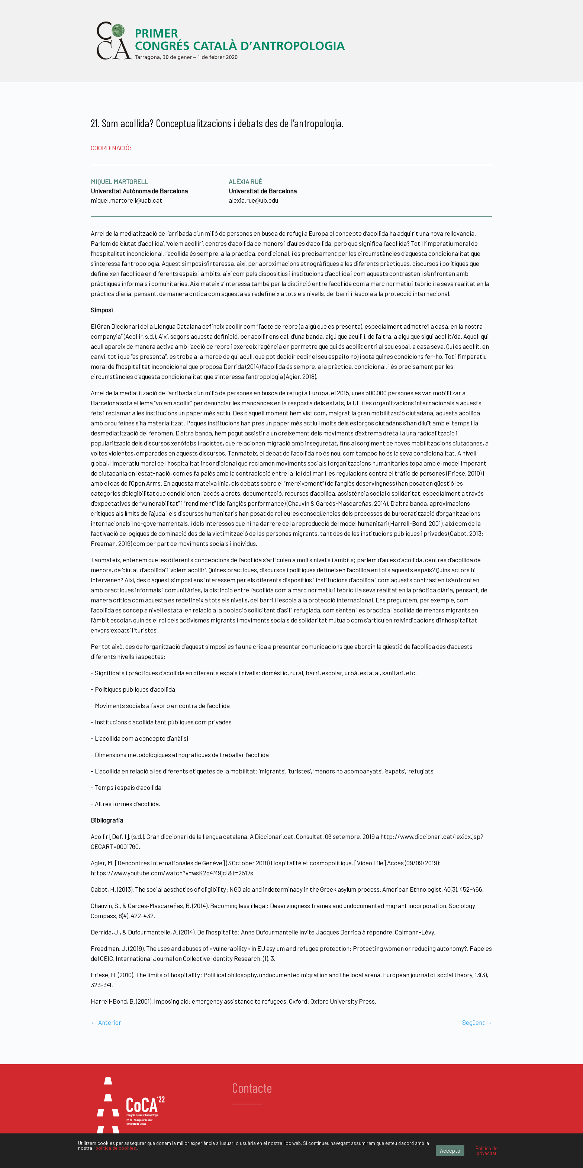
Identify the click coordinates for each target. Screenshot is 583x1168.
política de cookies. (116, 1148)
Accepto (450, 1150)
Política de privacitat (486, 1150)
